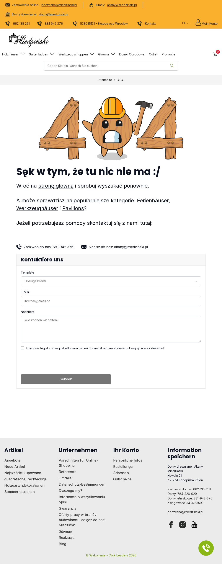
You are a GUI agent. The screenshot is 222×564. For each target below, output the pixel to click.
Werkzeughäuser (37, 208)
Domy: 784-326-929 (182, 494)
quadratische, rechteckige (25, 479)
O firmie (65, 478)
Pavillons (73, 208)
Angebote (12, 460)
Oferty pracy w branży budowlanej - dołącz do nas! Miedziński (82, 519)
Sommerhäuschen (19, 491)
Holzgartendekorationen (24, 485)
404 (120, 80)
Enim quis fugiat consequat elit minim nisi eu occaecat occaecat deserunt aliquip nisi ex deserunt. (95, 348)
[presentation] (54, 362)
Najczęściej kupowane (22, 473)
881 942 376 (50, 24)
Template (27, 272)
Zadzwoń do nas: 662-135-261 (189, 489)
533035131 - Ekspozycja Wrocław (100, 24)
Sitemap (65, 531)
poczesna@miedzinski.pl (59, 5)
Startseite (105, 80)
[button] (215, 54)
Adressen (121, 473)
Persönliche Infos (127, 460)
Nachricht (27, 312)
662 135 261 (17, 24)
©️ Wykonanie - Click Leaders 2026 (111, 555)
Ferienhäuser (153, 200)
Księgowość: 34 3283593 (186, 503)
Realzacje (66, 537)
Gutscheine (122, 479)
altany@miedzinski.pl (122, 5)
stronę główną (55, 186)
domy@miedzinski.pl (53, 14)
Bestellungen (123, 466)
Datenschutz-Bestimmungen (82, 484)
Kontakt (146, 24)
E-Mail (25, 292)
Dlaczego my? (70, 490)
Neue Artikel (14, 466)
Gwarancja (67, 508)
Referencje (68, 472)
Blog (62, 544)
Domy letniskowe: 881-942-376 (190, 498)
